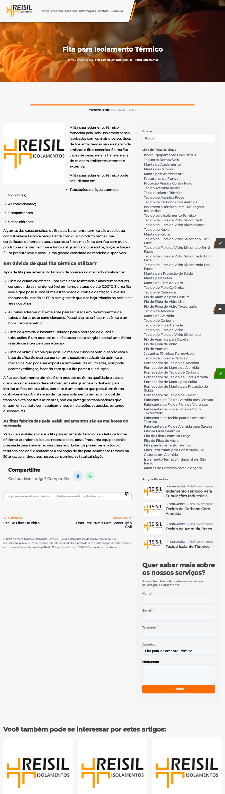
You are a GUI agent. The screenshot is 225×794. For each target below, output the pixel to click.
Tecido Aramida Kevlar (162, 188)
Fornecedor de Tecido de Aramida (171, 363)
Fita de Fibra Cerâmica (162, 431)
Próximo (122, 518)
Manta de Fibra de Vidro (163, 283)
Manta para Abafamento (163, 174)
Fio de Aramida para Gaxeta (166, 339)
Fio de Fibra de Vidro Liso (164, 302)
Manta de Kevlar (157, 234)
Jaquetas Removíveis (161, 160)
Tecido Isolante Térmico (163, 193)
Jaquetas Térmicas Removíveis (169, 354)
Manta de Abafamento (162, 165)
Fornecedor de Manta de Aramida (171, 368)
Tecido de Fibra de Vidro (163, 330)
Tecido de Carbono (159, 321)
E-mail (147, 610)
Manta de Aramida (159, 316)
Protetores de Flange (161, 179)
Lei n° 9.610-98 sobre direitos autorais (95, 547)
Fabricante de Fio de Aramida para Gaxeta (178, 426)
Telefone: (149, 627)
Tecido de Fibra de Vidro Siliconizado (173, 220)
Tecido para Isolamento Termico (170, 215)
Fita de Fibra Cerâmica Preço (167, 436)
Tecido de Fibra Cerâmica (164, 288)
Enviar (178, 689)
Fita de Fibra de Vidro (161, 441)
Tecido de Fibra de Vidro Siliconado (172, 335)
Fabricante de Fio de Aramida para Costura (178, 400)
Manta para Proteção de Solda (168, 273)
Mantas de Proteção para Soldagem (173, 468)
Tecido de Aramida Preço (164, 197)
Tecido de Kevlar (157, 230)
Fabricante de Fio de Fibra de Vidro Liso (176, 405)
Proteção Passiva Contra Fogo (168, 183)
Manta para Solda (158, 278)
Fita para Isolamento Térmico (167, 445)
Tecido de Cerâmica (160, 292)
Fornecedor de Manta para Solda (170, 382)
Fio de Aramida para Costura (166, 297)
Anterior (13, 518)
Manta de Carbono (159, 169)
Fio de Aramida (156, 349)
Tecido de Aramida (159, 311)
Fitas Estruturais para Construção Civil (174, 450)
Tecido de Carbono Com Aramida (170, 202)
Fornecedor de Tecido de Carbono (171, 372)
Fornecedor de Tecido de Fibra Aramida (176, 377)
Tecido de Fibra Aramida (163, 325)
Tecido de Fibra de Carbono (166, 358)
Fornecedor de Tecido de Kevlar (170, 395)
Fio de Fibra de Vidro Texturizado (170, 306)
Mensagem (150, 662)
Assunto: (148, 644)
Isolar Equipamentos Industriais (170, 155)
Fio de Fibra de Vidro (160, 344)
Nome (147, 593)
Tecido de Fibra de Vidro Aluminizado (174, 225)
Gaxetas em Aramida (161, 455)
